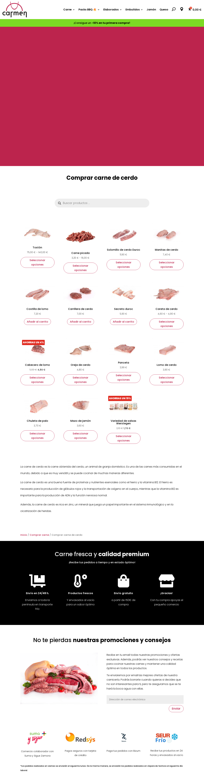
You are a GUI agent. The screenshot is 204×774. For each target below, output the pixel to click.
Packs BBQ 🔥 (87, 9)
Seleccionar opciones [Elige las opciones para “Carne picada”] (80, 129)
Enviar (176, 569)
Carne (67, 9)
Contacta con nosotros (35, 664)
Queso (164, 9)
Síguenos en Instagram (35, 677)
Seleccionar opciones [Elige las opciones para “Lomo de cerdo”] (166, 240)
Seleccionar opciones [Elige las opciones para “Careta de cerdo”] (166, 185)
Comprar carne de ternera (123, 655)
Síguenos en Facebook (35, 671)
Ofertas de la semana (77, 655)
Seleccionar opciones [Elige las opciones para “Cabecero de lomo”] (37, 240)
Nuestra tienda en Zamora (37, 658)
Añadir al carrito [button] (37, 182)
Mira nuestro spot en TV (35, 684)
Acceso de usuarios (76, 694)
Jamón (151, 9)
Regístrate (70, 701)
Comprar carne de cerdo (123, 668)
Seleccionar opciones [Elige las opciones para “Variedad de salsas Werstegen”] (123, 299)
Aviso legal (156, 655)
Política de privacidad (163, 668)
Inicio (23, 395)
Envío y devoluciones (76, 688)
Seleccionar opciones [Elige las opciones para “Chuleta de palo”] (37, 296)
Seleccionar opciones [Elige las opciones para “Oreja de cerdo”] (80, 240)
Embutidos (133, 9)
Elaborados (111, 9)
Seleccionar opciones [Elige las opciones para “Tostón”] (37, 123)
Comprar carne (39, 395)
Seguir (94, 741)
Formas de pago (74, 681)
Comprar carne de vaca (122, 662)
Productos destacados (78, 662)
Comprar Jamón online (121, 701)
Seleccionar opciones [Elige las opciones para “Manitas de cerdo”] (166, 125)
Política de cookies (161, 662)
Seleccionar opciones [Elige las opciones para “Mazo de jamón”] (80, 296)
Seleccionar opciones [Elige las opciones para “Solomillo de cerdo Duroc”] (123, 125)
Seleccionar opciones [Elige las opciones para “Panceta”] (123, 238)
